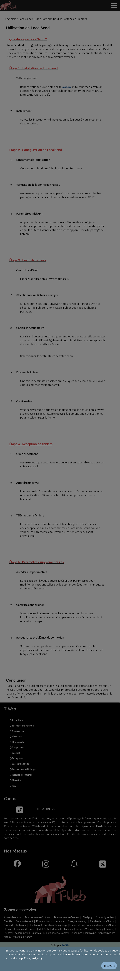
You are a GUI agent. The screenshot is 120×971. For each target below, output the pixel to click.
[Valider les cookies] (60, 965)
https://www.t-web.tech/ (30, 958)
